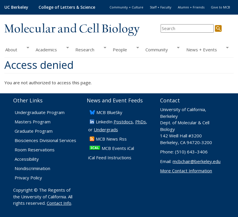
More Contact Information (186, 171)
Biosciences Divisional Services (45, 140)
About (16, 49)
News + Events (206, 49)
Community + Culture (126, 7)
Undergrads (106, 129)
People (124, 49)
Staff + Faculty (160, 7)
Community (161, 49)
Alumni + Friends (191, 7)
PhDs (140, 122)
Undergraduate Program (40, 112)
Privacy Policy (28, 178)
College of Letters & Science (67, 7)
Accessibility (27, 159)
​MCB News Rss (111, 139)
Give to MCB (220, 7)
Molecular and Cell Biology (72, 29)
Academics (50, 49)
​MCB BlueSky (109, 112)
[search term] (187, 28)
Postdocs (123, 122)
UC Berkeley (16, 7)
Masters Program (33, 122)
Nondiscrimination (32, 168)
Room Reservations (35, 150)
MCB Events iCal (118, 148)
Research (89, 49)
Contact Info (59, 203)
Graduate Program (34, 131)
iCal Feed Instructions (109, 157)
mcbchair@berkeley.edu (196, 161)
